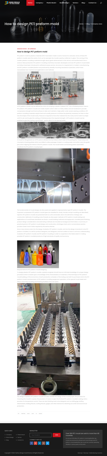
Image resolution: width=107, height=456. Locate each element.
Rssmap (86, 453)
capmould (33, 49)
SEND (56, 435)
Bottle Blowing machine (95, 453)
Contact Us (93, 3)
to (36, 413)
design (40, 413)
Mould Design (65, 3)
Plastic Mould (52, 3)
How (33, 413)
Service (76, 3)
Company (40, 3)
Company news (97, 24)
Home (30, 3)
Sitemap (80, 453)
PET (18, 413)
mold (28, 413)
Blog (84, 3)
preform (23, 413)
